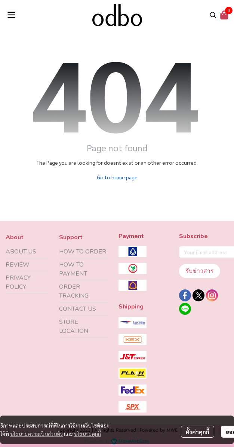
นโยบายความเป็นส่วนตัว (36, 433)
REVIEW (18, 265)
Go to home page (117, 177)
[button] (213, 15)
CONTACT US (77, 309)
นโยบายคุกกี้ (87, 433)
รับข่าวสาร (199, 270)
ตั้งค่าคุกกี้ (197, 431)
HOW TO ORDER (82, 251)
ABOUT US (21, 251)
